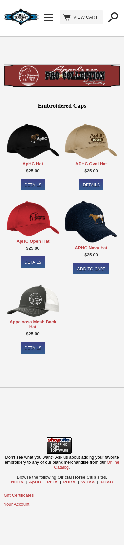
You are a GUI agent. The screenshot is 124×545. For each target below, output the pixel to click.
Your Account (16, 504)
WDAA (88, 482)
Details (32, 185)
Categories (48, 17)
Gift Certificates (19, 495)
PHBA (69, 482)
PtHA (52, 482)
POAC (107, 482)
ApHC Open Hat (32, 241)
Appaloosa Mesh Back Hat (33, 324)
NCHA (17, 482)
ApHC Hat (32, 163)
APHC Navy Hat (91, 247)
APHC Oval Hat (91, 163)
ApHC (35, 482)
